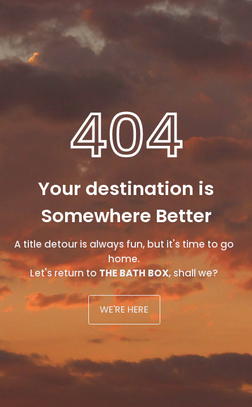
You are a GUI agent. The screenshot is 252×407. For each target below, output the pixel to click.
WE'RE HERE (124, 309)
